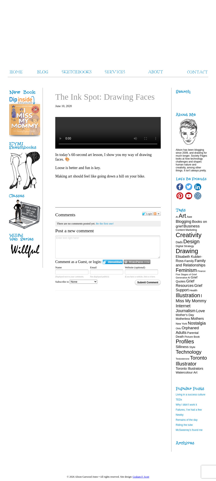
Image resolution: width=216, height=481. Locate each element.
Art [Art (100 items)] (182, 215)
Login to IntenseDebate (113, 262)
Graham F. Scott (141, 476)
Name (58, 267)
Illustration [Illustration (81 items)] (188, 295)
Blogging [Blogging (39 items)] (183, 221)
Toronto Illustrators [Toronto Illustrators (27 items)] (189, 368)
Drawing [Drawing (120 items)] (187, 251)
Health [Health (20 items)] (193, 290)
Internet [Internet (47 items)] (183, 305)
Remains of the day (186, 419)
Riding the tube (184, 424)
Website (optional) (135, 267)
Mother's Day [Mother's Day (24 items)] (185, 315)
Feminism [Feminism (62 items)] (186, 270)
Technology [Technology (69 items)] (188, 352)
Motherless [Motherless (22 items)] (183, 318)
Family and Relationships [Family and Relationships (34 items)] (191, 263)
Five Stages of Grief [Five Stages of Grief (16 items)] (186, 274)
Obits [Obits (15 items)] (178, 328)
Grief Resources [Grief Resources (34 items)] (185, 283)
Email (93, 267)
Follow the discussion (157, 214)
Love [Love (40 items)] (200, 311)
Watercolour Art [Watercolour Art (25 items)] (186, 372)
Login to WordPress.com (137, 262)
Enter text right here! (107, 247)
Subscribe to (76, 281)
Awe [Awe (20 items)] (189, 216)
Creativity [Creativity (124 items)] (188, 234)
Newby (180, 414)
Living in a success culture (190, 394)
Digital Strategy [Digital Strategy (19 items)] (185, 246)
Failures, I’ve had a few (189, 409)
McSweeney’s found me (189, 430)
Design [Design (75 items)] (191, 241)
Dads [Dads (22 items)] (179, 242)
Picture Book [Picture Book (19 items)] (192, 336)
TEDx (179, 399)
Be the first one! (105, 223)
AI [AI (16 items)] (177, 217)
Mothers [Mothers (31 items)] (197, 319)
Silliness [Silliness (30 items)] (182, 347)
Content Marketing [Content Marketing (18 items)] (186, 229)
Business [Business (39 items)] (192, 226)
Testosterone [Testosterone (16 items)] (182, 358)
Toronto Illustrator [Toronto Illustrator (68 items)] (191, 361)
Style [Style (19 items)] (192, 347)
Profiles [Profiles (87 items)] (185, 341)
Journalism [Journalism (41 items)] (186, 310)
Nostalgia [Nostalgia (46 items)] (197, 323)
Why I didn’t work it (186, 404)
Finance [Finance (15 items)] (202, 271)
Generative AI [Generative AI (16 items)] (183, 277)
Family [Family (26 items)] (189, 261)
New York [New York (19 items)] (181, 323)
